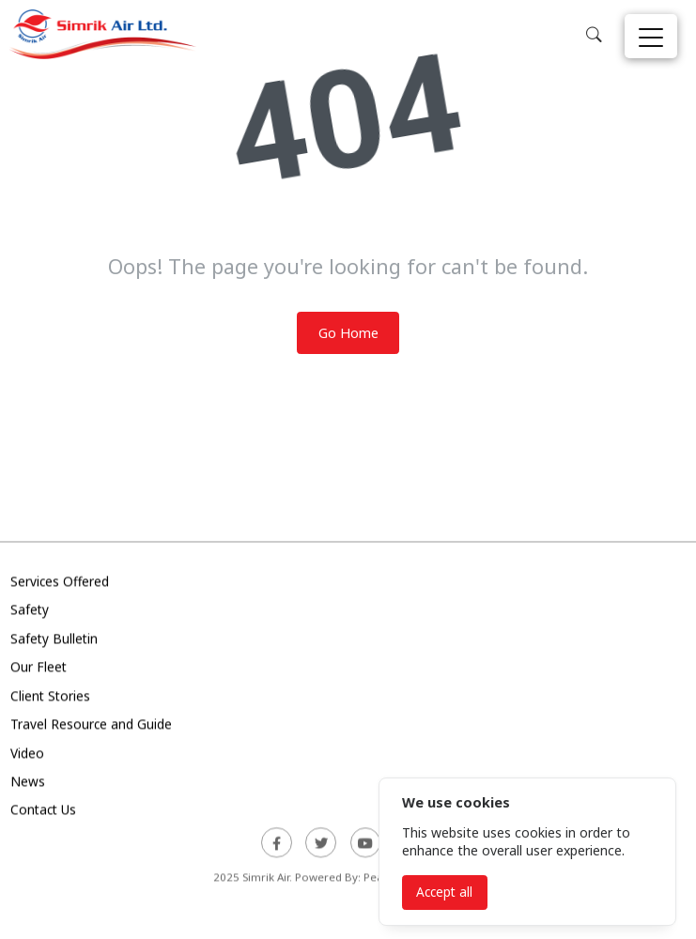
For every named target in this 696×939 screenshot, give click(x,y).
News (27, 784)
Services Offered (59, 583)
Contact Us (43, 812)
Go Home (348, 333)
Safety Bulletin (54, 640)
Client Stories (50, 697)
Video (27, 754)
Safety (29, 612)
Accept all (444, 892)
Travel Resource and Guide (91, 726)
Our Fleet (38, 669)
